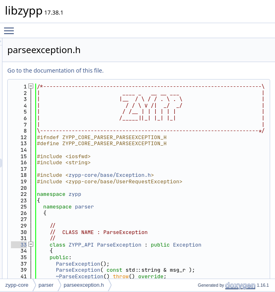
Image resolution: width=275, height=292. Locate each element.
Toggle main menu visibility (11, 27)
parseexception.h (84, 285)
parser (186, 276)
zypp (176, 263)
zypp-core (16, 285)
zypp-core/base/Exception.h (211, 238)
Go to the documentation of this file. (157, 70)
